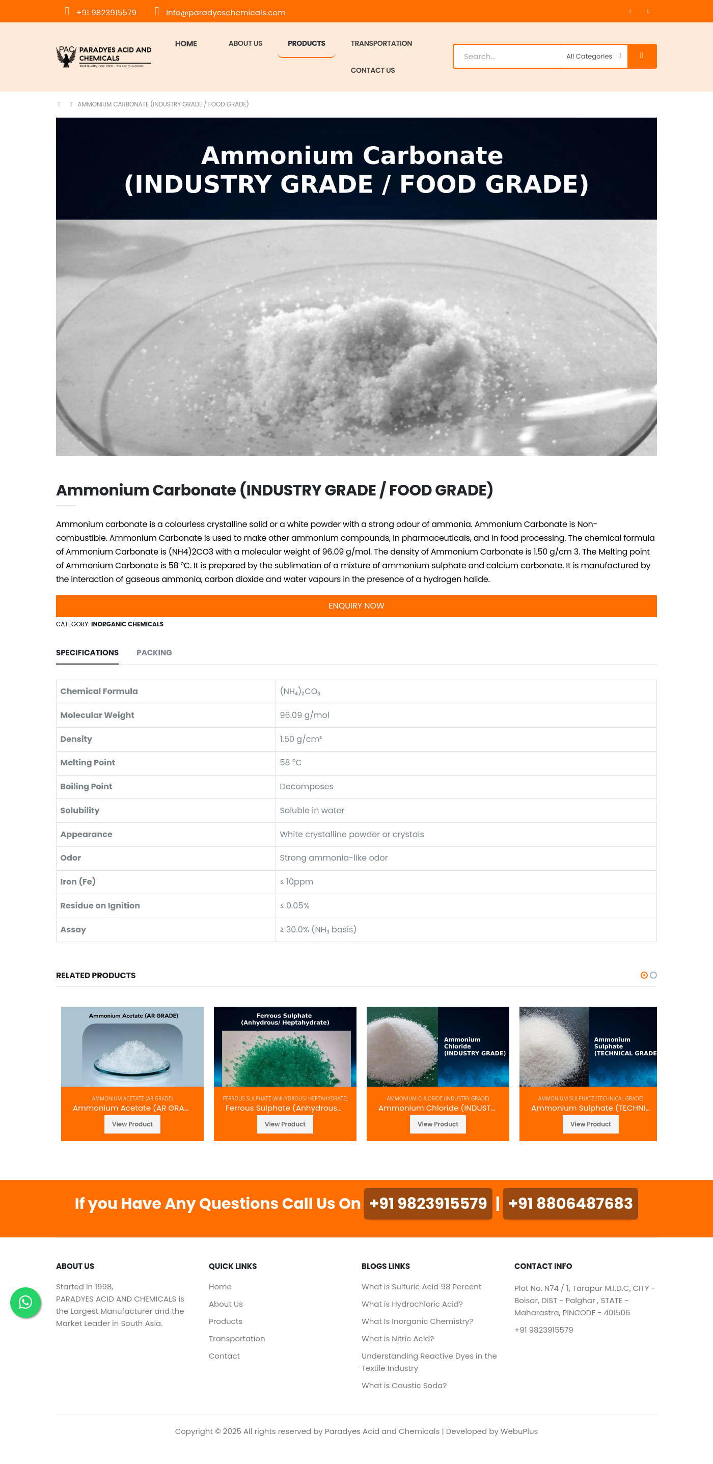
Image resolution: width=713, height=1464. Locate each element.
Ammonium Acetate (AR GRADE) (132, 1098)
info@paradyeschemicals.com (219, 12)
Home (186, 43)
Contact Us (373, 70)
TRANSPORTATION (381, 43)
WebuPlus (519, 1431)
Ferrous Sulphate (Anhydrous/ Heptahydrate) (285, 1098)
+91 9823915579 (100, 12)
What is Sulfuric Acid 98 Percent (421, 1286)
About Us (245, 43)
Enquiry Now (356, 606)
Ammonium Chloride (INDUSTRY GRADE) (438, 1098)
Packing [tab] (154, 652)
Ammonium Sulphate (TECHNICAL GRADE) (591, 1098)
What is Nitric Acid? (398, 1338)
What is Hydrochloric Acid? (412, 1304)
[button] (644, 975)
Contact (224, 1355)
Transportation (237, 1338)
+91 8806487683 (570, 1203)
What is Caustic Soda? (404, 1385)
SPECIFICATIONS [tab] (87, 652)
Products (306, 43)
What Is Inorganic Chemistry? (417, 1321)
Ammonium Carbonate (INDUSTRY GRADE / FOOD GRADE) (163, 104)
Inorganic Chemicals (127, 624)
